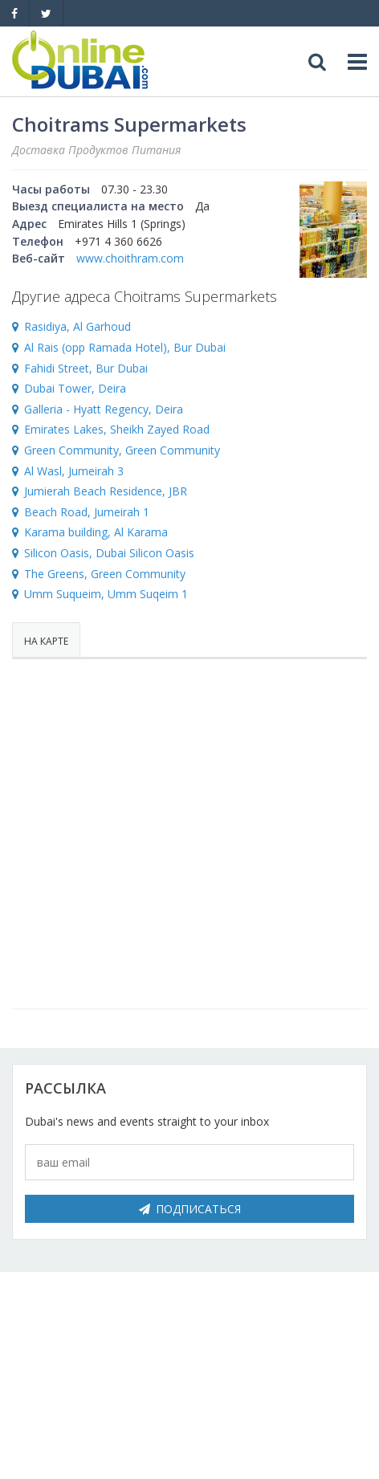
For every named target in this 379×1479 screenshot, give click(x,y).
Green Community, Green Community (122, 450)
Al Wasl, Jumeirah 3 (74, 471)
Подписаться (190, 1208)
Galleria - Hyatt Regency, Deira (103, 409)
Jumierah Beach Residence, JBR (105, 491)
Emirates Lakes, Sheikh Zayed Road (117, 429)
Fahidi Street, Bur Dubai (86, 368)
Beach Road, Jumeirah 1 (86, 511)
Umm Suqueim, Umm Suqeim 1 (106, 593)
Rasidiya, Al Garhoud (77, 326)
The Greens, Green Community (104, 573)
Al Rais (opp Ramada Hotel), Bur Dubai (125, 347)
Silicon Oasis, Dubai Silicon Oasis (109, 552)
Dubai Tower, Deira (75, 388)
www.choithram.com (130, 258)
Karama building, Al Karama (96, 532)
